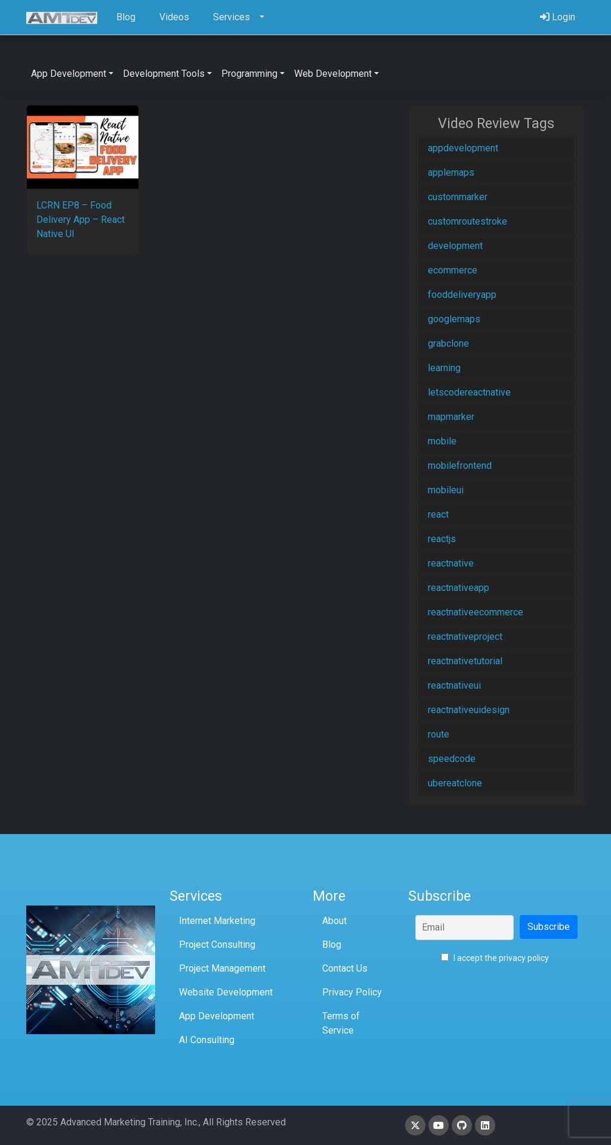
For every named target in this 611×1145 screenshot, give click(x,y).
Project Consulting (217, 944)
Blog (331, 944)
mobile (442, 441)
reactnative (451, 563)
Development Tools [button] (164, 73)
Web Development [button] (333, 73)
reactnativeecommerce (475, 612)
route (438, 734)
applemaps (451, 172)
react (438, 514)
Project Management (222, 968)
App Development (216, 1016)
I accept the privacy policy (495, 958)
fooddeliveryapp (462, 294)
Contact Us (345, 968)
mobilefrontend (460, 465)
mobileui (446, 490)
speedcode (452, 758)
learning (444, 368)
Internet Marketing (217, 920)
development (455, 245)
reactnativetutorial (465, 661)
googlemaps (454, 319)
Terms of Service (341, 1023)
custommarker (457, 197)
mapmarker (451, 416)
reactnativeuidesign (469, 709)
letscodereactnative (469, 392)
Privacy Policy (352, 992)
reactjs (442, 539)
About (334, 920)
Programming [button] (249, 73)
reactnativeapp (458, 587)
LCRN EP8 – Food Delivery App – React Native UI (80, 219)
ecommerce (452, 270)
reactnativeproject (465, 636)
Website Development (226, 992)
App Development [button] (68, 73)
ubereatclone (455, 783)
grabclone (448, 343)
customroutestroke (467, 221)
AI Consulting (206, 1040)
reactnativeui (454, 685)
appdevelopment (463, 148)
